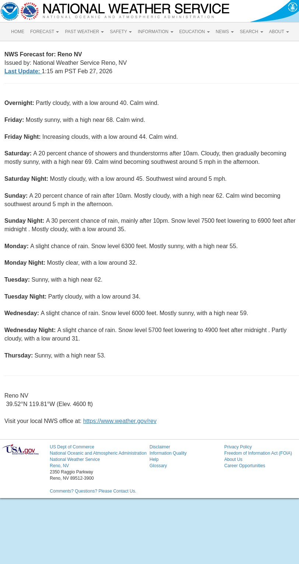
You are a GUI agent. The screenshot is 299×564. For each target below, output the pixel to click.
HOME (17, 31)
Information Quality (168, 453)
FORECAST (44, 31)
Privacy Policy (238, 447)
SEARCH (251, 31)
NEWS (225, 31)
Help (154, 459)
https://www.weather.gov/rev (119, 421)
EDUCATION (194, 31)
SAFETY (121, 31)
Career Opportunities (244, 465)
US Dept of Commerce (72, 447)
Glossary (158, 465)
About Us (233, 459)
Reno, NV (59, 465)
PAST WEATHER (84, 31)
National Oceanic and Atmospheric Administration (98, 453)
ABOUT (279, 31)
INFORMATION (155, 31)
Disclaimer (160, 447)
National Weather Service (75, 459)
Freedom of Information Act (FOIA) (258, 453)
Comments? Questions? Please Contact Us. (93, 491)
